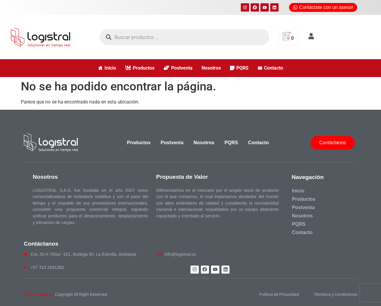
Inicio (110, 68)
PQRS (242, 68)
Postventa (182, 68)
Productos (143, 68)
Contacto (273, 68)
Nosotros (211, 68)
